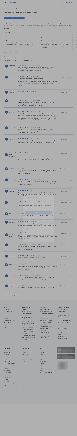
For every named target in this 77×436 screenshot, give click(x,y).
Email (26, 205)
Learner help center (38, 235)
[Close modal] (52, 196)
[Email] (38, 208)
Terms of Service (32, 238)
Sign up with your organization (31, 233)
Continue (38, 212)
